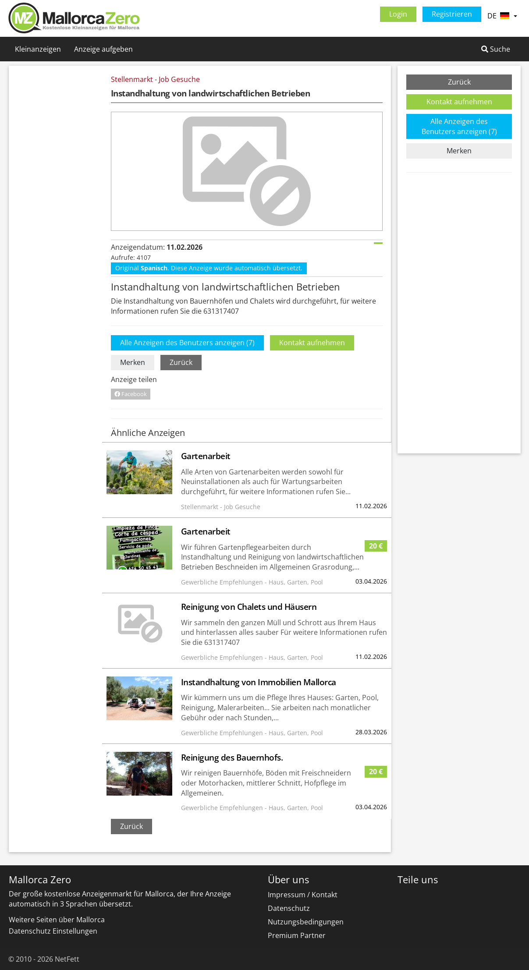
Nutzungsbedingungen (306, 922)
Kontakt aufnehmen (312, 342)
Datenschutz (289, 908)
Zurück (181, 362)
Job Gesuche (179, 79)
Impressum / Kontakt (302, 894)
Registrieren (452, 14)
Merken (132, 362)
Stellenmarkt (132, 79)
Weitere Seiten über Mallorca (57, 919)
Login (398, 14)
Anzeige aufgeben (103, 49)
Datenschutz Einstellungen (53, 931)
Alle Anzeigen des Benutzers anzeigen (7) (187, 342)
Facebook (130, 394)
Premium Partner (297, 935)
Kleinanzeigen (38, 49)
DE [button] (502, 16)
